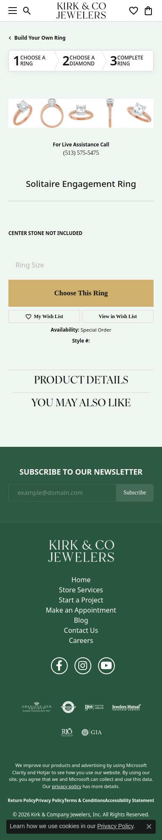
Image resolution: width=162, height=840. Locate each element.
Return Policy (22, 800)
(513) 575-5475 (81, 153)
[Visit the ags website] (36, 707)
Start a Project (81, 600)
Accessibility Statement (129, 800)
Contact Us (81, 630)
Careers (81, 640)
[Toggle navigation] (10, 10)
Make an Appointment (81, 610)
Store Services (81, 589)
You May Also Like (81, 404)
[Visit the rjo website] (67, 732)
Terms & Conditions (84, 800)
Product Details (81, 381)
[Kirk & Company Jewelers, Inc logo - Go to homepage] (81, 10)
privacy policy (66, 786)
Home (81, 579)
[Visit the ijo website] (94, 707)
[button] (27, 10)
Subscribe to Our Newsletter (80, 472)
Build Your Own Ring (40, 37)
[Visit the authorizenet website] (68, 707)
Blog (81, 620)
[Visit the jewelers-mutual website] (126, 707)
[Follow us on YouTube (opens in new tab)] (106, 665)
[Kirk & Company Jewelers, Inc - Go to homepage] (81, 550)
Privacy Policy (50, 800)
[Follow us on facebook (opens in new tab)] (59, 665)
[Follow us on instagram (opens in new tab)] (82, 665)
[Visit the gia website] (92, 732)
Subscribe (134, 492)
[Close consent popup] (148, 826)
